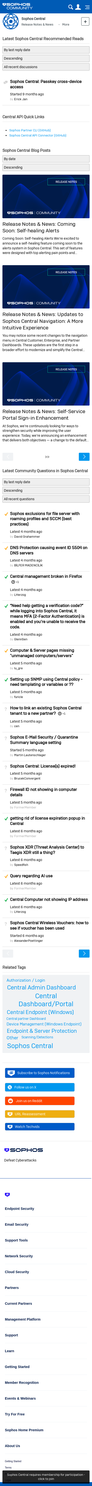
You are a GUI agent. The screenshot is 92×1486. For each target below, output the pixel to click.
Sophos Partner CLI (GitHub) (30, 130)
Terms (8, 1467)
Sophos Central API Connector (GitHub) (37, 135)
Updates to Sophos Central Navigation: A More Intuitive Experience (42, 321)
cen (16, 726)
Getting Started (13, 1461)
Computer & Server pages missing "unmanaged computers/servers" (42, 653)
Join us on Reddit (25, 1101)
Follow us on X (22, 1087)
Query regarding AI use (31, 876)
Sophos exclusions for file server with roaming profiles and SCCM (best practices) (45, 519)
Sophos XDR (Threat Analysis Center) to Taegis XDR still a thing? (47, 849)
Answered (6, 576)
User (78, 7)
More (65, 24)
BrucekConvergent (27, 778)
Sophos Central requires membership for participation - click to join (46, 1477)
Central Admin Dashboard (41, 987)
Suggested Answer (6, 514)
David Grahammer (27, 537)
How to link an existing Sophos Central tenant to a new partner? (46, 710)
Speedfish (21, 865)
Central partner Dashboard (26, 1018)
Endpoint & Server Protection (42, 1030)
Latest (26, 531)
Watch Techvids (24, 1126)
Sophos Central (30, 1046)
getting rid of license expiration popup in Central (47, 820)
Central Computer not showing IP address (49, 899)
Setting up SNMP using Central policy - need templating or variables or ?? (46, 682)
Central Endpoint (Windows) (40, 1012)
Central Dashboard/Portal (46, 1000)
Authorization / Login (26, 980)
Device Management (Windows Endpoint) (44, 1024)
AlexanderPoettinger (28, 941)
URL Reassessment (26, 1114)
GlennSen (20, 639)
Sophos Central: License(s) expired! (42, 766)
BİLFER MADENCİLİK (28, 565)
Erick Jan (20, 99)
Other (12, 1038)
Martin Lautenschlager (30, 755)
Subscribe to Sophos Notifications (39, 1073)
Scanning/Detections (37, 1037)
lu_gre (18, 668)
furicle (18, 697)
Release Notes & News (37, 24)
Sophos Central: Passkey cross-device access (46, 84)
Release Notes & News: (29, 224)
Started (27, 94)
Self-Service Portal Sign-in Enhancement (43, 414)
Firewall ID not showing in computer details (43, 792)
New (85, 21)
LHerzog (20, 595)
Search (70, 7)
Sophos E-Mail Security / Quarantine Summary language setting (44, 739)
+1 (17, 582)
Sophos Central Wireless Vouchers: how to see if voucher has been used (49, 925)
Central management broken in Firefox (46, 576)
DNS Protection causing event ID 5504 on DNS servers (48, 550)
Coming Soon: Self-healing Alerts (38, 227)
